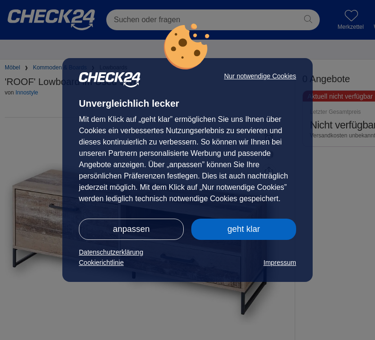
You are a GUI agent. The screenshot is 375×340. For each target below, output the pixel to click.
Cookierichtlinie (101, 262)
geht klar (243, 229)
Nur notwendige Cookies (260, 76)
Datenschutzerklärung (111, 252)
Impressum (280, 262)
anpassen (131, 229)
